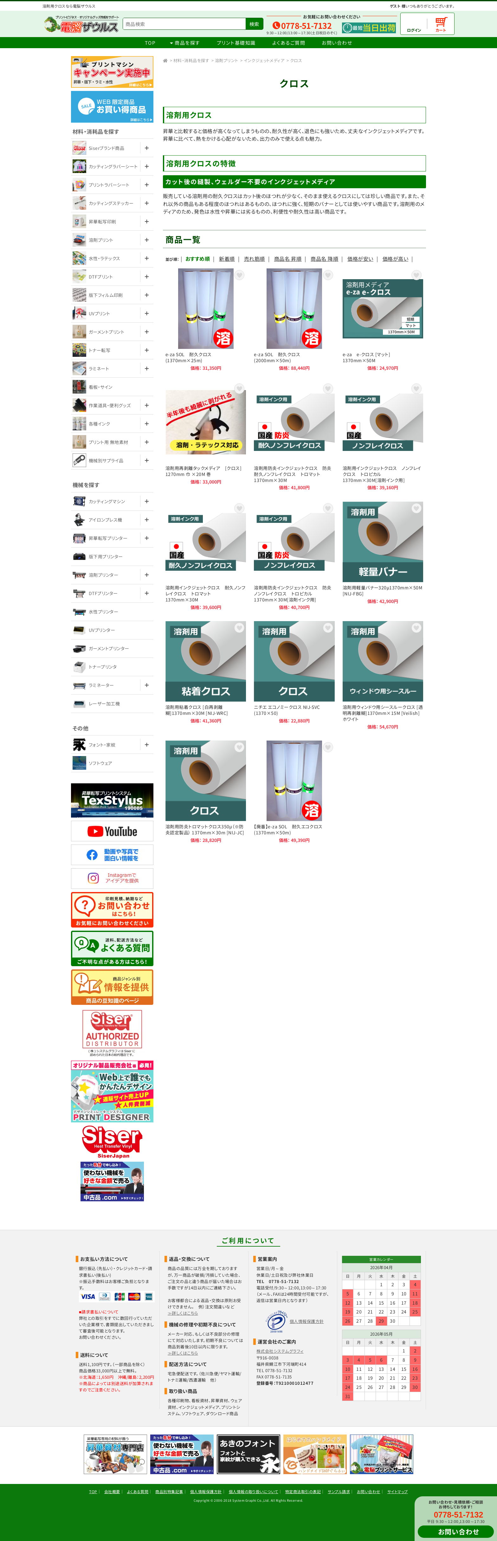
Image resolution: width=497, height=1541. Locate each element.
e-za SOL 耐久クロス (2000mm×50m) (294, 319)
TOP (150, 42)
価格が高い (395, 258)
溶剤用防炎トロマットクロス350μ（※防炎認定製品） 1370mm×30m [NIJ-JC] (205, 792)
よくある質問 (138, 1491)
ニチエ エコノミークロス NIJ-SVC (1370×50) (294, 675)
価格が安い (360, 258)
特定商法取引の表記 (303, 1491)
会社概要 (112, 1491)
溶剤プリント (226, 60)
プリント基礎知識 (236, 42)
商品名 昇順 (288, 258)
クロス (296, 60)
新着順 (227, 258)
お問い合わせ (337, 42)
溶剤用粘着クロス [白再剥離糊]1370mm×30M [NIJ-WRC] (205, 675)
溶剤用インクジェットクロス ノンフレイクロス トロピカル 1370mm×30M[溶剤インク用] (383, 436)
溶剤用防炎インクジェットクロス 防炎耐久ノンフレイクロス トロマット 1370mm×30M (294, 436)
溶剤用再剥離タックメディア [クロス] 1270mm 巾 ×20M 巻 (205, 436)
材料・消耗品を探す (191, 60)
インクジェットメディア (264, 60)
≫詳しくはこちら (183, 1313)
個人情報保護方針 (307, 1321)
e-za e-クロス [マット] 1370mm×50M (383, 319)
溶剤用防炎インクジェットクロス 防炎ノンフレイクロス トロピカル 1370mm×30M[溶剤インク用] (294, 556)
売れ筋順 (254, 258)
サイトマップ (397, 1491)
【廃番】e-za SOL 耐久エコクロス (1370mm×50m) (294, 792)
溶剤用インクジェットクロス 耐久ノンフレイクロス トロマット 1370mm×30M (205, 556)
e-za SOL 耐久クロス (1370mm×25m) (205, 319)
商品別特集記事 (169, 1491)
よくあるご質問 (289, 42)
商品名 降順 (324, 258)
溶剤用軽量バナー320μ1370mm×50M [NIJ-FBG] (383, 556)
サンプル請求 (339, 1491)
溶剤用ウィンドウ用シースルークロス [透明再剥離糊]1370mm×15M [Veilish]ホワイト (383, 675)
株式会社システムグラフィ (280, 1351)
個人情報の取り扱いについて (253, 1491)
